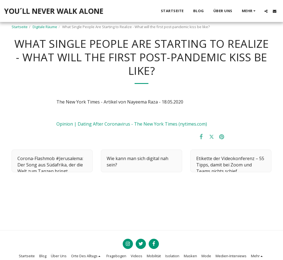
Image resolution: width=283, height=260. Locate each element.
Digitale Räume (45, 26)
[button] (266, 11)
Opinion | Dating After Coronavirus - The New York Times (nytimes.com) (131, 124)
